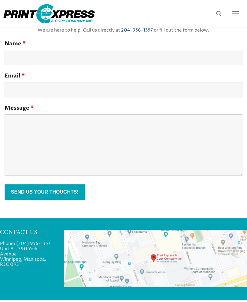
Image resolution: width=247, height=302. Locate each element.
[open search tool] (219, 14)
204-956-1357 (137, 30)
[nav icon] (235, 14)
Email (15, 76)
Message (19, 108)
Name (15, 43)
